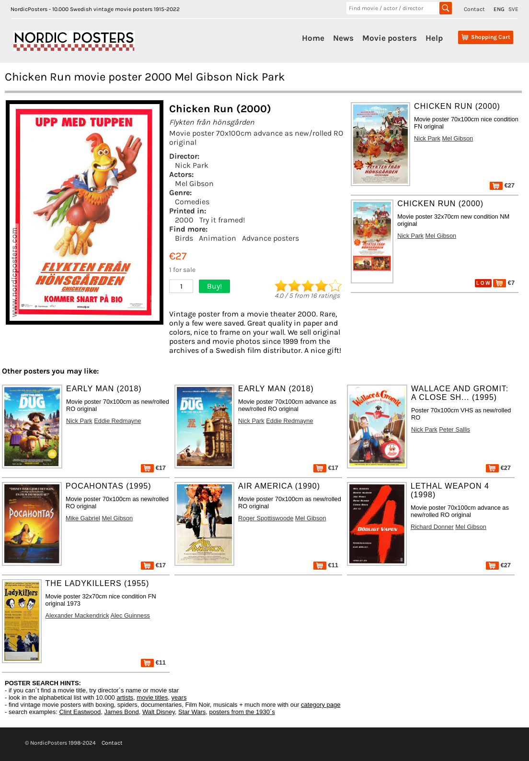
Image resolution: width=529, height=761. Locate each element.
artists (124, 697)
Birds (184, 238)
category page (320, 704)
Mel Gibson (194, 183)
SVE (513, 9)
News (343, 38)
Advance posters (270, 238)
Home (313, 38)
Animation (217, 238)
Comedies (192, 201)
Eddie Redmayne (117, 420)
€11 (325, 565)
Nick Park (191, 165)
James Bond (121, 711)
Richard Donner (432, 526)
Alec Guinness (130, 615)
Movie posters (389, 38)
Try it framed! (222, 219)
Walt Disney (158, 711)
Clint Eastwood (80, 711)
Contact (474, 9)
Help (434, 38)
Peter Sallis (454, 429)
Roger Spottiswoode (265, 518)
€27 (502, 185)
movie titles (152, 697)
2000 (184, 219)
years (179, 697)
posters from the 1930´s (242, 711)
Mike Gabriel (83, 518)
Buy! (214, 286)
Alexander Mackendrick (77, 615)
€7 (504, 282)
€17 (153, 467)
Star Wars (192, 711)
